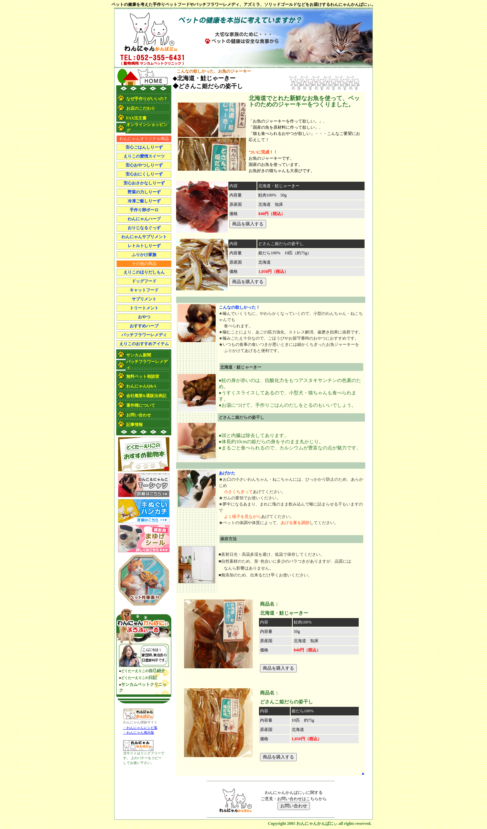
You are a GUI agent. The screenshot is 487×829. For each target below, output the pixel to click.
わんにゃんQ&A (141, 386)
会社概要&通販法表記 (146, 395)
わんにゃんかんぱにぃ (317, 823)
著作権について (140, 405)
